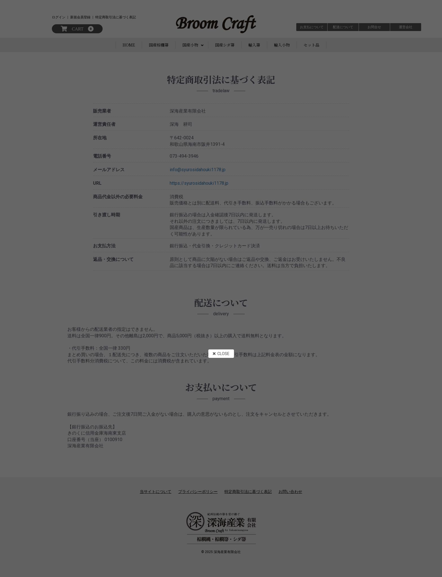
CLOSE (221, 353)
